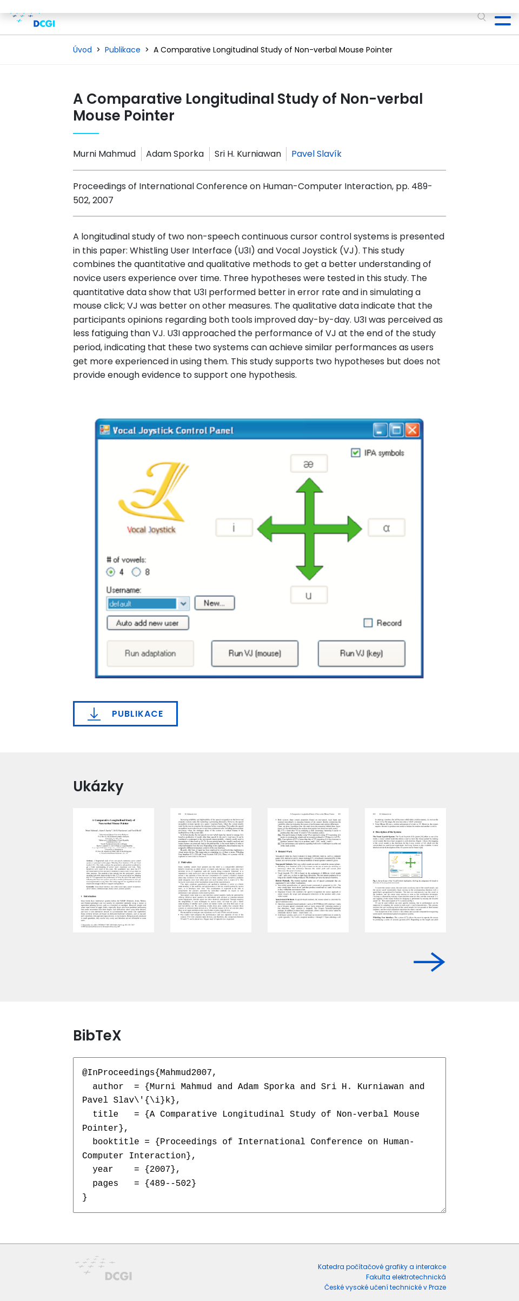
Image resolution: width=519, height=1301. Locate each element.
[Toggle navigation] (498, 17)
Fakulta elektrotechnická (406, 1277)
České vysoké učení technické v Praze (385, 1287)
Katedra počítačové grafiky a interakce (382, 1266)
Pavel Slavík (316, 154)
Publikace (125, 714)
